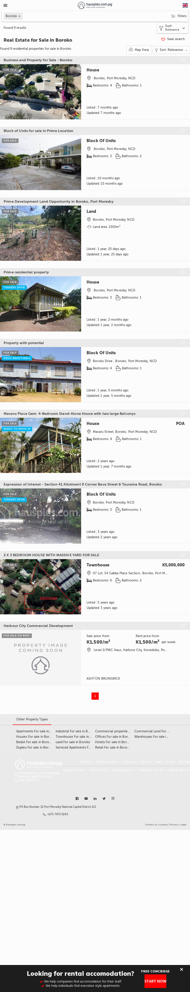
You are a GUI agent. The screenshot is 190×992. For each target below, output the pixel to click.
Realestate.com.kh (151, 770)
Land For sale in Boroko (73, 742)
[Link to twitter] (104, 798)
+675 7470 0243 (28, 780)
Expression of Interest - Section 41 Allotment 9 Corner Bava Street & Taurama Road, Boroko (83, 484)
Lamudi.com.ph (73, 770)
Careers (145, 761)
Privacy (170, 761)
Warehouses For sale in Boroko (157, 736)
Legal (158, 761)
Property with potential (24, 343)
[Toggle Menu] (5, 5)
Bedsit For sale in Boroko (34, 742)
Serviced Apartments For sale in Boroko (85, 747)
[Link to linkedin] (95, 798)
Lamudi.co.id (98, 770)
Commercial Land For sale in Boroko (161, 731)
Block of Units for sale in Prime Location (38, 131)
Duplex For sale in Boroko (35, 747)
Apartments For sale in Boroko (38, 731)
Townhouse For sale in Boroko (78, 736)
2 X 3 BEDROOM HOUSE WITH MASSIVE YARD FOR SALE (51, 555)
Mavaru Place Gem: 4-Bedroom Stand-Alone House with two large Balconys (69, 414)
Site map (184, 761)
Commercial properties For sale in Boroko (126, 731)
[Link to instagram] (113, 798)
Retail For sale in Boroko (113, 747)
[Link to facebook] (77, 798)
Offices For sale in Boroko (114, 736)
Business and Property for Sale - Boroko (38, 60)
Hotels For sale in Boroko (114, 742)
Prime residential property (26, 272)
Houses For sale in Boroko (35, 736)
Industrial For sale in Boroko (76, 731)
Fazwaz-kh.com (179, 770)
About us (86, 761)
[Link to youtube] (86, 798)
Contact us (129, 761)
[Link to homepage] (95, 5)
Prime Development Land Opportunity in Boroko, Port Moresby (59, 202)
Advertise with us (107, 761)
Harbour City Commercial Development (38, 626)
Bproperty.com (122, 770)
